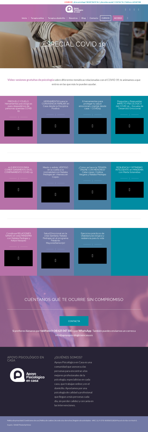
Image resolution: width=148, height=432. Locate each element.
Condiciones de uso (31, 420)
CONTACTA (119, 2)
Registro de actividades (82, 420)
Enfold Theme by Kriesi (22, 425)
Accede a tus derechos (63, 420)
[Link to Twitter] (125, 9)
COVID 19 (68, 2)
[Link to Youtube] (134, 9)
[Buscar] (126, 18)
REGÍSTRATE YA (93, 2)
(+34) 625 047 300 (61, 330)
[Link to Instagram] (138, 9)
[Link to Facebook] (130, 9)
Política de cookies (47, 420)
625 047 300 (136, 2)
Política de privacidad (15, 420)
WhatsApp (84, 330)
